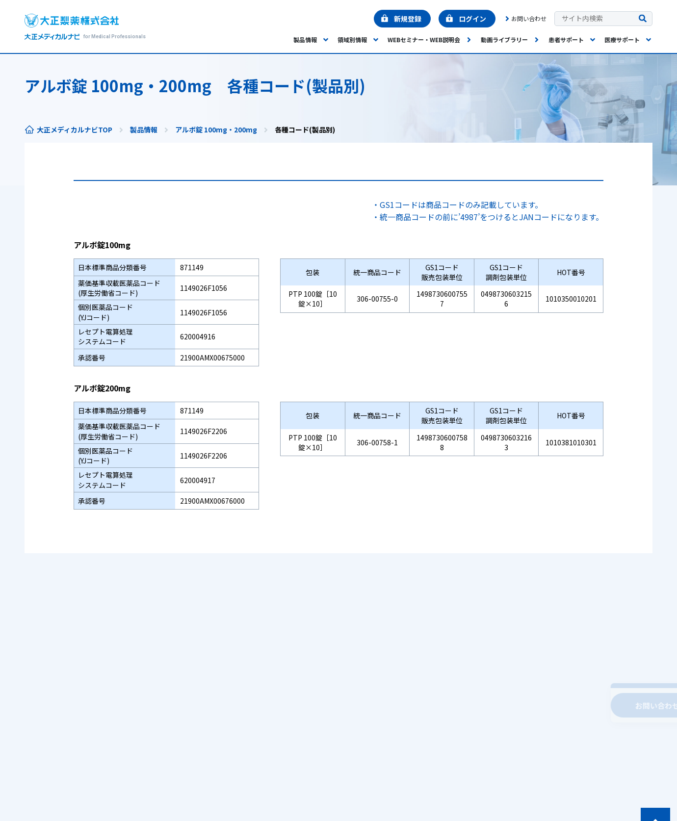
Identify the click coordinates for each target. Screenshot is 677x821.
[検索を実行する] (643, 19)
